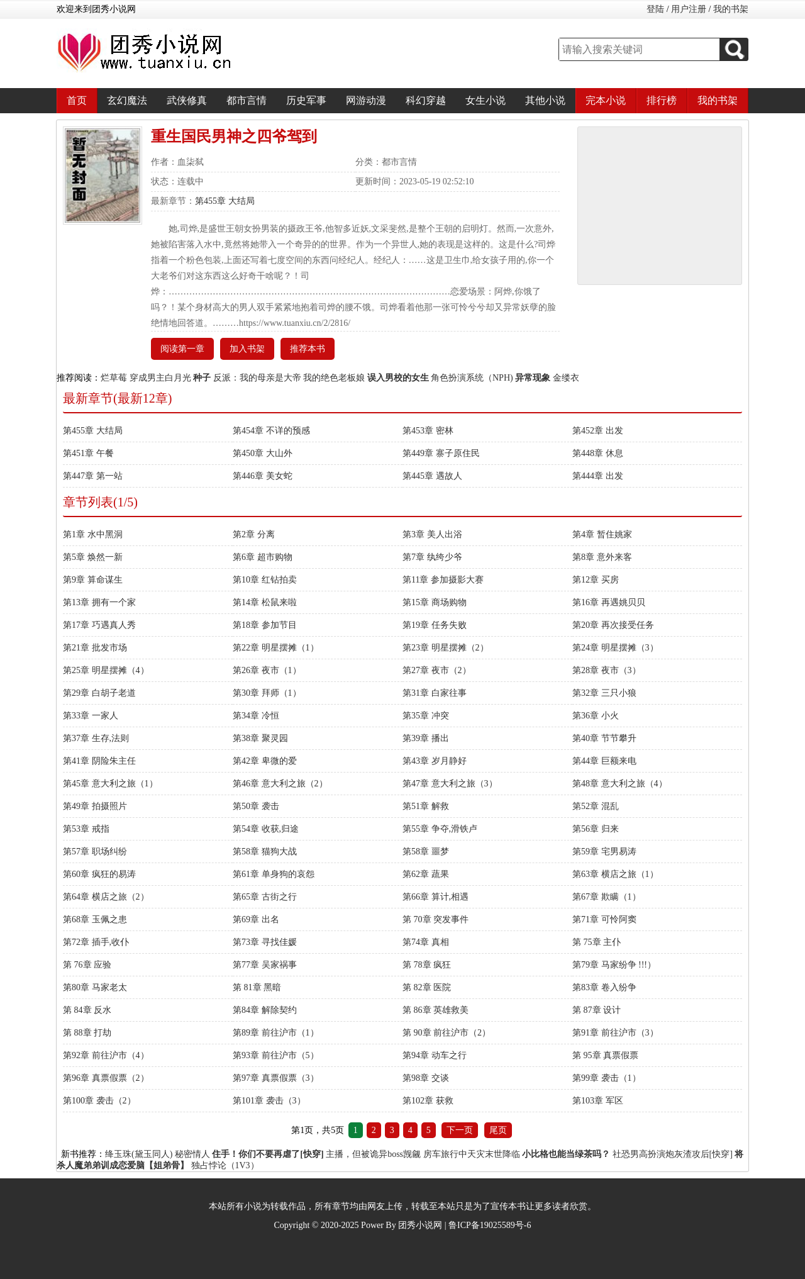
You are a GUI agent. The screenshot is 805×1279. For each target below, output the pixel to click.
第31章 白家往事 (434, 693)
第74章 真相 (425, 942)
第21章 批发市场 (95, 647)
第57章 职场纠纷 (95, 851)
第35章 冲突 (425, 715)
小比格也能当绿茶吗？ (566, 1154)
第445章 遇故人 (432, 476)
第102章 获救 (427, 1100)
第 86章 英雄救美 (435, 1010)
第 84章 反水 (87, 1010)
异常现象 (532, 378)
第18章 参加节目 (265, 625)
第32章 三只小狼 (604, 693)
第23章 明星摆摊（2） (445, 647)
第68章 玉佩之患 (95, 919)
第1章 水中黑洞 (93, 534)
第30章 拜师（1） (267, 693)
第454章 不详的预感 (271, 430)
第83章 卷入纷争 (604, 987)
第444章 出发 (597, 476)
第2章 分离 (254, 534)
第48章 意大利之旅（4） (619, 783)
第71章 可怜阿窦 (604, 919)
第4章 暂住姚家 (602, 534)
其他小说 (545, 100)
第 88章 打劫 (87, 1032)
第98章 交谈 (425, 1078)
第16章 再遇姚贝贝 (608, 602)
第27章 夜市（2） (436, 670)
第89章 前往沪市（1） (276, 1032)
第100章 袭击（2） (99, 1100)
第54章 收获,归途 (266, 829)
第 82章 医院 (426, 987)
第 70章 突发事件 (435, 919)
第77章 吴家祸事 (265, 964)
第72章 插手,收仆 (96, 942)
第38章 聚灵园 (260, 738)
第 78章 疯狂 (426, 964)
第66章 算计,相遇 (435, 897)
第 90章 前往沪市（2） (446, 1032)
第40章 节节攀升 (604, 738)
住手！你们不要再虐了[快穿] (267, 1154)
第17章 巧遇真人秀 (99, 625)
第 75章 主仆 (596, 942)
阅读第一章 (182, 349)
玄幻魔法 (127, 100)
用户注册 (688, 9)
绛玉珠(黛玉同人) (138, 1154)
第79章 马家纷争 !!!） (614, 964)
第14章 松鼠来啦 (265, 602)
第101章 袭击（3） (269, 1100)
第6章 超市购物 (262, 557)
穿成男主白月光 (160, 378)
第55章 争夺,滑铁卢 (439, 829)
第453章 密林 (427, 430)
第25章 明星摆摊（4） (106, 670)
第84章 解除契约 (265, 1010)
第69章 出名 (256, 919)
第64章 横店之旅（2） (106, 897)
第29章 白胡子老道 (99, 693)
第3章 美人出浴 (432, 534)
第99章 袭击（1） (606, 1078)
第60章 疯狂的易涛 (99, 874)
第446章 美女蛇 (262, 476)
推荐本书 (307, 349)
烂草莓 (114, 378)
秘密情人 (192, 1154)
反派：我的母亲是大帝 (257, 378)
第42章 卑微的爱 (265, 761)
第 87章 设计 (596, 1010)
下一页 (460, 1130)
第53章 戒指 (86, 829)
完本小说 (606, 100)
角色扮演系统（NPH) (472, 378)
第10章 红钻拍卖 (265, 579)
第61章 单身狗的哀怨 (273, 874)
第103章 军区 (597, 1100)
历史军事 (306, 100)
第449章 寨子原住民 (441, 453)
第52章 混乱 (595, 806)
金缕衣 (566, 378)
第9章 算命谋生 (93, 579)
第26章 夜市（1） (267, 670)
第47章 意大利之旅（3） (449, 783)
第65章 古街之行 (265, 897)
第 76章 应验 (87, 964)
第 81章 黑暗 (257, 987)
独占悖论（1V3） (225, 1165)
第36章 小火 (595, 715)
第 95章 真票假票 (605, 1055)
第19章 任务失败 (434, 625)
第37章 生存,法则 (96, 738)
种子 (202, 378)
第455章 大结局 (225, 201)
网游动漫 (366, 100)
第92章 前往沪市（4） (106, 1055)
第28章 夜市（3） (606, 670)
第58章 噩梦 (425, 851)
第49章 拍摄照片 (95, 806)
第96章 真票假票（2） (106, 1078)
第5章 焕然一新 (93, 557)
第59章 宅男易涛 (604, 851)
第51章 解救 (425, 806)
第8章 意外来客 (602, 557)
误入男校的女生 (398, 378)
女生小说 (485, 100)
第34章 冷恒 (256, 715)
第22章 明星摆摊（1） (276, 647)
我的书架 (730, 9)
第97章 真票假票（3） (276, 1078)
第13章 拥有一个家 (99, 602)
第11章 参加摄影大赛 (443, 579)
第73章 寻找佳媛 (265, 942)
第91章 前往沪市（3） (615, 1032)
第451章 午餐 (88, 453)
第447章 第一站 (93, 476)
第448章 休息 (597, 453)
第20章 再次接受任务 (613, 625)
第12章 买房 (595, 579)
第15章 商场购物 (434, 602)
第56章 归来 (595, 829)
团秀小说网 (420, 1225)
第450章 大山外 (262, 453)
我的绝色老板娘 (334, 378)
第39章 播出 (425, 738)
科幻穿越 (426, 100)
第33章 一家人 (90, 715)
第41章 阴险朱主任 (99, 761)
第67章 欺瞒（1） (606, 897)
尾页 (498, 1130)
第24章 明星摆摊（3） (615, 647)
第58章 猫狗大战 (265, 851)
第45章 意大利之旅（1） (110, 783)
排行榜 (662, 100)
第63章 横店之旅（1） (615, 874)
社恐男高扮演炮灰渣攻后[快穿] (673, 1154)
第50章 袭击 (256, 806)
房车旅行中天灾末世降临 (471, 1154)
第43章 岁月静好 (434, 761)
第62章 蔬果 (425, 874)
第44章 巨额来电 (604, 761)
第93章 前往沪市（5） (276, 1055)
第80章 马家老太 (95, 987)
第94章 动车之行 (434, 1055)
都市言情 (246, 100)
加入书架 (247, 349)
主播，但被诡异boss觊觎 (373, 1154)
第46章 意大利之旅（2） (280, 783)
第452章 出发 (597, 430)
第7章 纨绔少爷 (432, 557)
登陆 (655, 9)
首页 (77, 100)
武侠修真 (187, 100)
